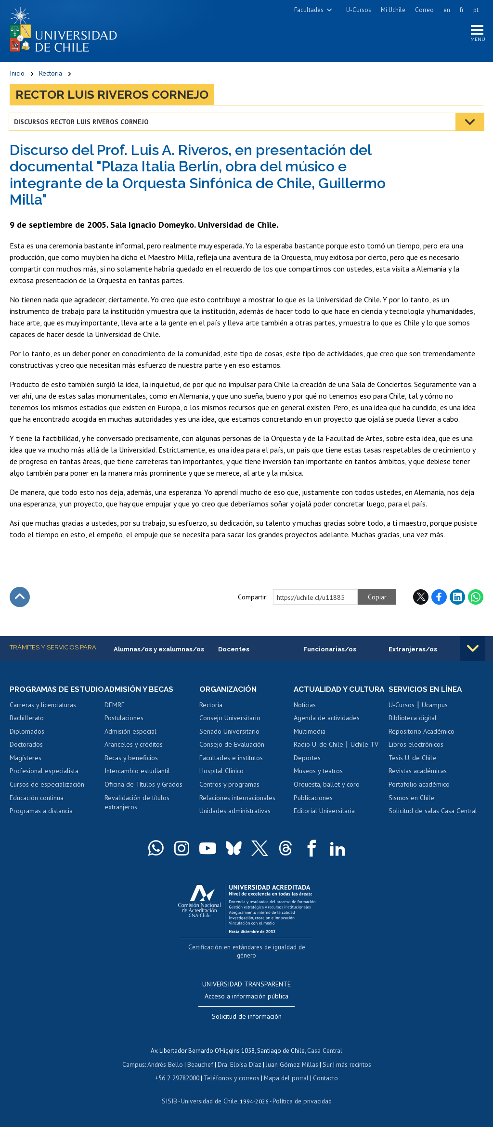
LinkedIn (457, 598)
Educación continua (37, 808)
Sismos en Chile (411, 799)
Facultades (309, 10)
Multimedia (309, 742)
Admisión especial (130, 732)
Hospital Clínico (221, 772)
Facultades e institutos (231, 759)
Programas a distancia (41, 821)
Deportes (307, 768)
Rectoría (50, 74)
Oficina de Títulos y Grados (143, 786)
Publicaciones (313, 808)
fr (462, 10)
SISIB (171, 1101)
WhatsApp (475, 598)
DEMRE (114, 706)
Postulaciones (123, 719)
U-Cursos (358, 10)
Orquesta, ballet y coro (327, 794)
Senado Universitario (229, 732)
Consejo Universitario (229, 719)
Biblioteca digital (413, 719)
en (446, 10)
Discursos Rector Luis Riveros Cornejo (82, 122)
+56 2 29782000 (179, 1078)
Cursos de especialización (47, 794)
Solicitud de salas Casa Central (433, 812)
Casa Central (325, 1051)
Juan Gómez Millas (290, 1065)
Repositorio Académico (421, 732)
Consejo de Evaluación (231, 746)
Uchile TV (364, 755)
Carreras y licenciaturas (43, 715)
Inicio (17, 74)
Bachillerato (27, 728)
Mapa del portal (285, 1078)
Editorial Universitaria (324, 821)
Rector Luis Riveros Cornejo (111, 96)
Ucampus (435, 706)
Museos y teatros (318, 781)
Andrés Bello (166, 1065)
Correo (424, 10)
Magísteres (25, 768)
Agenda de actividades (327, 728)
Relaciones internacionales (237, 799)
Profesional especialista (44, 781)
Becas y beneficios (131, 759)
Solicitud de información (247, 1017)
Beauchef (201, 1065)
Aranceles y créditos (133, 746)
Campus (136, 1065)
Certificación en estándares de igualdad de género (247, 957)
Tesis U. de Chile (412, 759)
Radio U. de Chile (318, 755)
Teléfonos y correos (232, 1078)
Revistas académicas (418, 772)
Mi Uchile (393, 10)
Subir (20, 598)
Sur (325, 1065)
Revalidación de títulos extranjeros (136, 804)
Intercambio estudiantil (137, 772)
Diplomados (27, 742)
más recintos (351, 1065)
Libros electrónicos (416, 746)
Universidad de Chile (209, 1101)
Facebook (439, 598)
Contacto (323, 1078)
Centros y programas (229, 786)
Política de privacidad (300, 1101)
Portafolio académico (419, 786)
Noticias (305, 715)
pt (476, 10)
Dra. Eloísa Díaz (240, 1065)
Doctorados (26, 755)
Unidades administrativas (235, 812)
